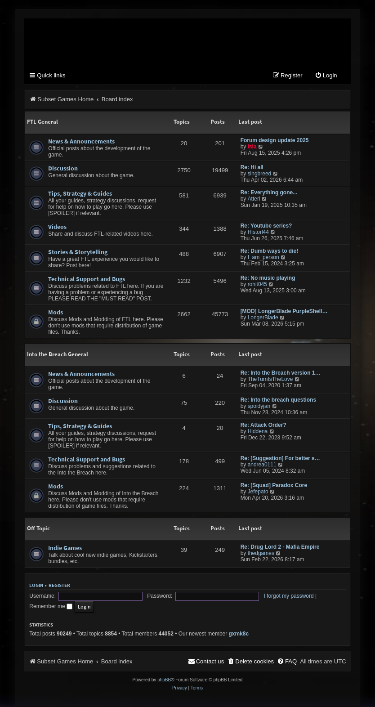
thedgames (261, 554)
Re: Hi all (252, 168)
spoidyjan (259, 407)
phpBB (164, 671)
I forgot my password (218, 598)
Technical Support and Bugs (86, 280)
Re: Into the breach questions (278, 401)
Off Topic (38, 529)
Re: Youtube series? (266, 227)
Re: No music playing (268, 279)
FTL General (42, 122)
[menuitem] (326, 76)
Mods (55, 313)
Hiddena (258, 432)
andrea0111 (262, 465)
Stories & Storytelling (77, 253)
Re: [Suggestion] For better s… (280, 459)
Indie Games (65, 549)
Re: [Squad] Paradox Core (274, 486)
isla (252, 147)
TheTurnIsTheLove (270, 380)
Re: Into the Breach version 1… (281, 374)
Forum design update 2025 (275, 141)
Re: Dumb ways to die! (270, 252)
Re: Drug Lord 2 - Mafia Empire (280, 548)
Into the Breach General (57, 355)
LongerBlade (263, 318)
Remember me (269, 598)
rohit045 (257, 285)
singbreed (260, 174)
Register (59, 586)
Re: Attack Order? (263, 426)
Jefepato (258, 492)
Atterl (254, 200)
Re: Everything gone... (269, 193)
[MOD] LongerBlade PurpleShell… (284, 312)
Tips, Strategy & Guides (80, 194)
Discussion (63, 169)
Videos (57, 228)
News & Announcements (81, 142)
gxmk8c (239, 625)
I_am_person (263, 258)
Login (36, 586)
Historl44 (258, 233)
